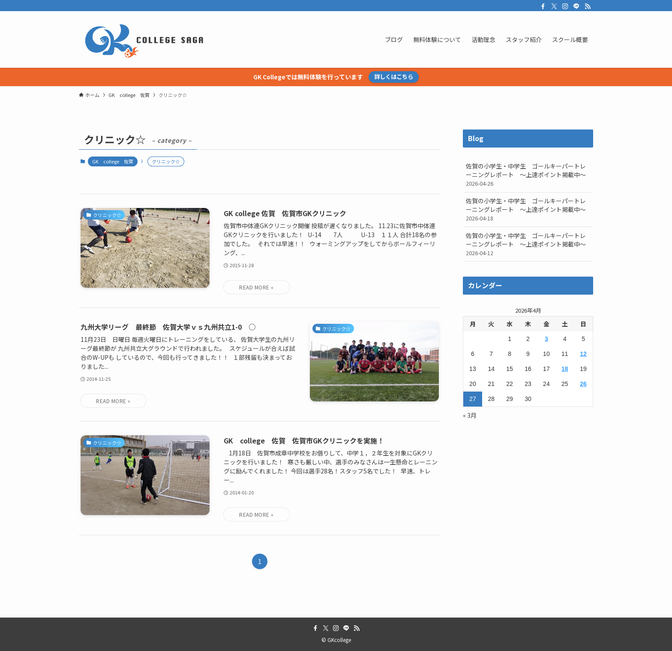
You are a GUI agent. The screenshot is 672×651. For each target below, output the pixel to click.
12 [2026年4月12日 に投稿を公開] (583, 353)
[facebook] (543, 6)
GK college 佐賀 (112, 161)
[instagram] (565, 6)
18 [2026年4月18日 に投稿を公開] (564, 368)
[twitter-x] (554, 6)
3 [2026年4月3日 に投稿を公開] (546, 338)
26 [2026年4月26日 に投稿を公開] (583, 383)
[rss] (587, 6)
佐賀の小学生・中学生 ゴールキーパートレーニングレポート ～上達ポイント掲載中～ (528, 174)
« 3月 (470, 415)
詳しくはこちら (393, 76)
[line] (576, 6)
